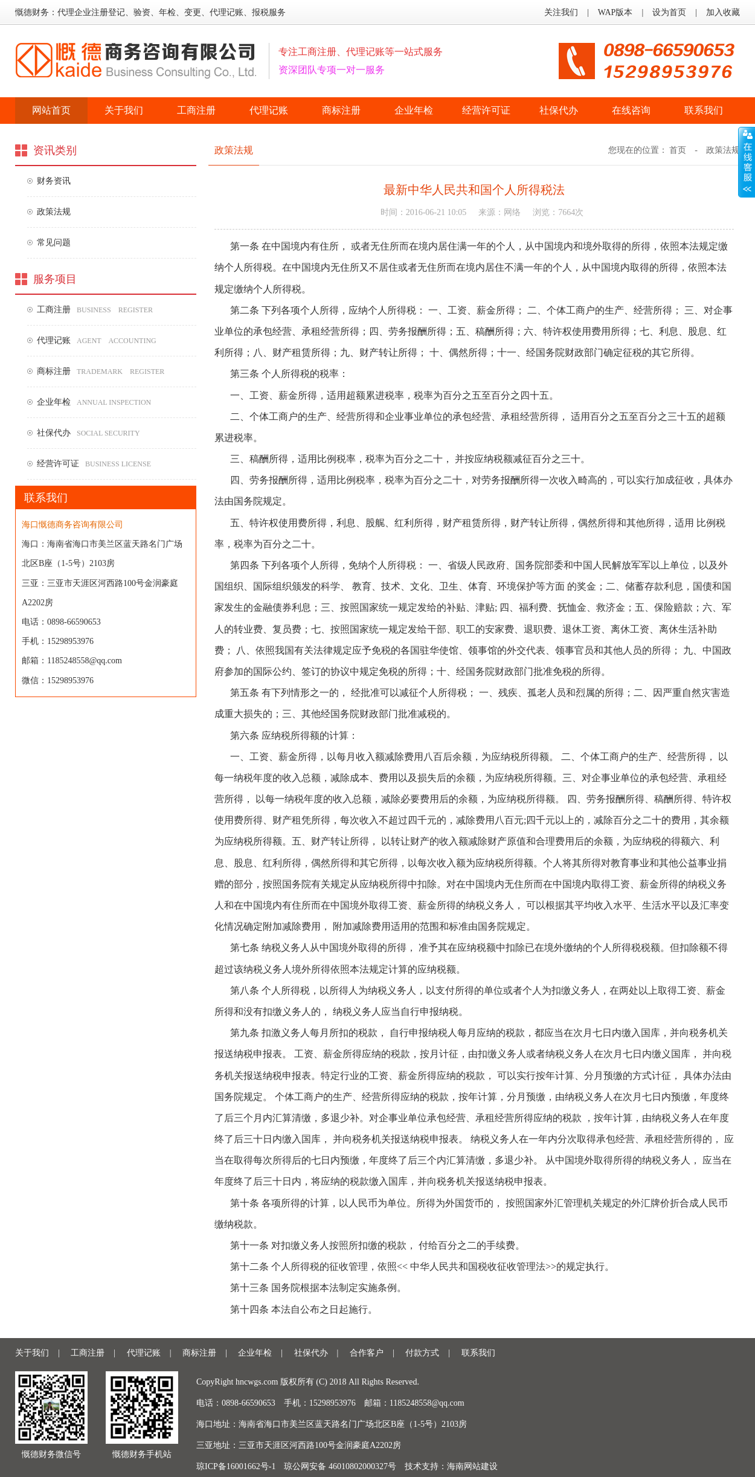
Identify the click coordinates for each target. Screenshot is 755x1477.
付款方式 (422, 1352)
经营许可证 (486, 110)
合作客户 (367, 1352)
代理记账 (268, 110)
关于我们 (123, 110)
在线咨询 (631, 110)
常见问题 (54, 242)
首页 (677, 150)
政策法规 (54, 211)
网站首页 (51, 110)
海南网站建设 (472, 1466)
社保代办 (558, 110)
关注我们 (561, 12)
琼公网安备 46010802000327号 (340, 1466)
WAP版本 (615, 12)
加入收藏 (723, 12)
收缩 (746, 162)
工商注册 (196, 110)
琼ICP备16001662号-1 (235, 1466)
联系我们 (703, 110)
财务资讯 (54, 180)
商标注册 (341, 110)
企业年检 (413, 110)
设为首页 (669, 12)
